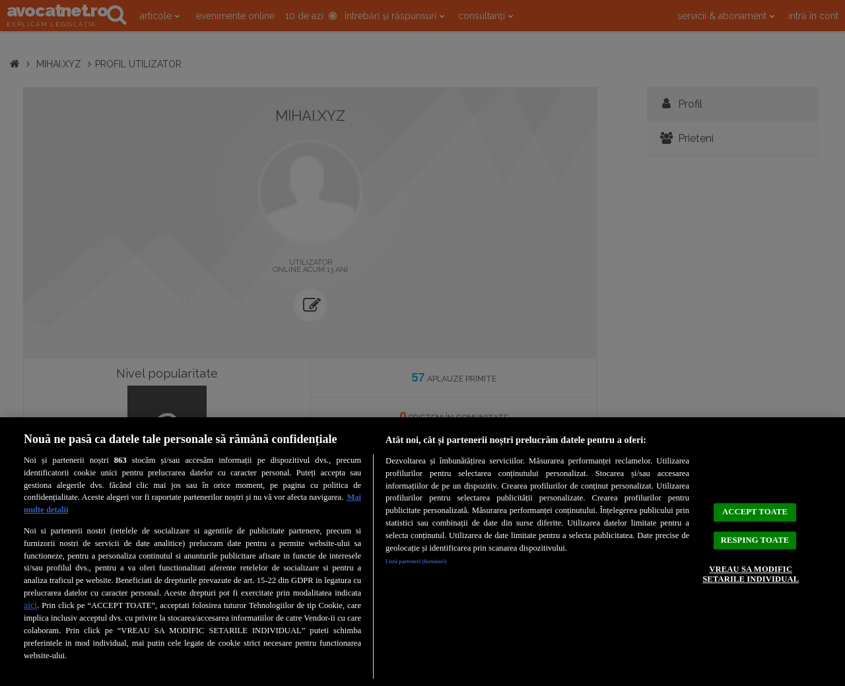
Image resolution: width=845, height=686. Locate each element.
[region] (422, 551)
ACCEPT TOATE (755, 494)
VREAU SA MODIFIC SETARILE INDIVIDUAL (750, 584)
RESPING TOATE (754, 533)
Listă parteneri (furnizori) (433, 563)
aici (30, 605)
